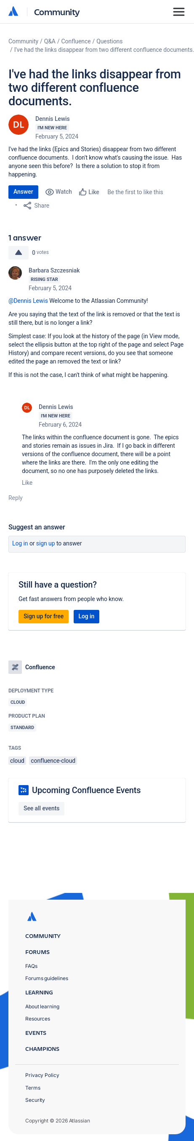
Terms (32, 1088)
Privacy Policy (42, 1075)
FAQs (31, 966)
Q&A (50, 41)
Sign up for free (44, 616)
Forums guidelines (46, 978)
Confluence (76, 41)
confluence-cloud (53, 760)
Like (27, 482)
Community (57, 11)
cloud (17, 760)
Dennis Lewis (52, 118)
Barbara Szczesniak (54, 270)
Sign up (45, 543)
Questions (109, 41)
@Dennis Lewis (28, 300)
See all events (41, 808)
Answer (23, 191)
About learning (42, 1006)
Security (35, 1100)
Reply (15, 497)
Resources (37, 1018)
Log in (20, 543)
